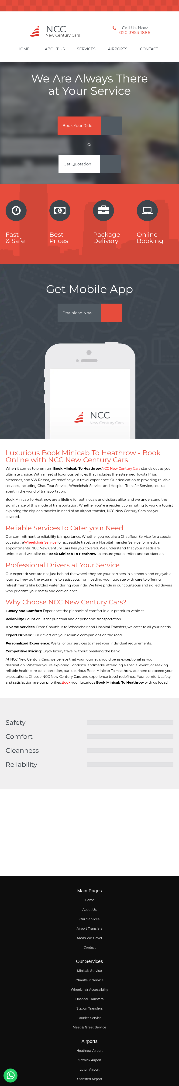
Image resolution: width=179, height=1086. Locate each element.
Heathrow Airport (89, 1050)
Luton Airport (89, 1069)
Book (66, 687)
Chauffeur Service (89, 980)
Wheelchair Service (40, 547)
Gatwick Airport (89, 1060)
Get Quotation (79, 166)
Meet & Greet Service (89, 1027)
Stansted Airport (89, 1079)
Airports (117, 49)
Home (23, 49)
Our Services (89, 919)
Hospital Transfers (90, 999)
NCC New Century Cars (121, 473)
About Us (55, 49)
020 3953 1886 (134, 33)
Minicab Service (89, 971)
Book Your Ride (79, 126)
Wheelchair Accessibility (89, 989)
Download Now (79, 316)
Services (86, 49)
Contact (149, 49)
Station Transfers (89, 1008)
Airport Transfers (90, 928)
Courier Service (89, 1018)
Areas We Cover (89, 938)
